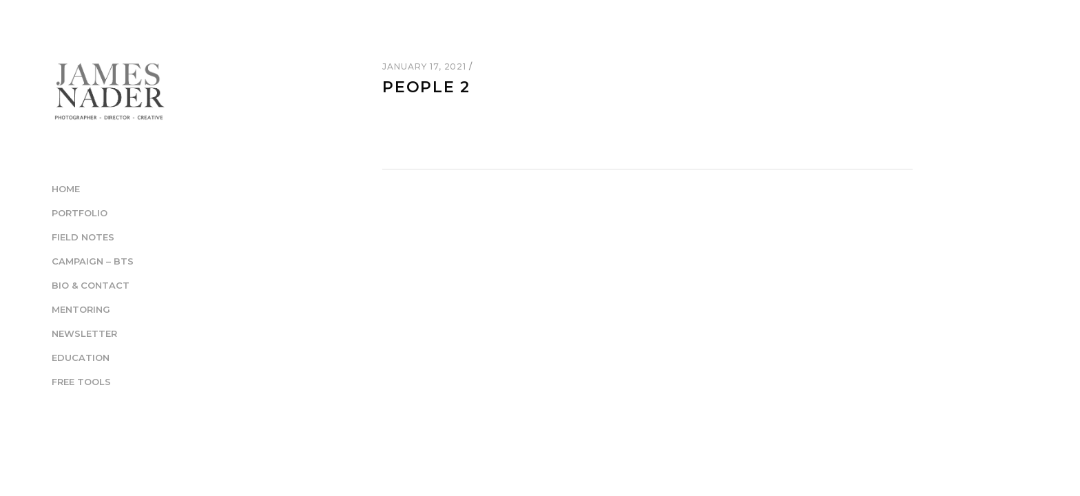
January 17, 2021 (425, 66)
